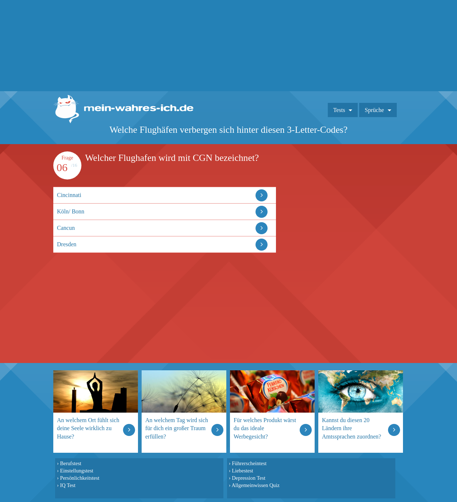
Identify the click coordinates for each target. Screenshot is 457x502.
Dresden (66, 244)
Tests (339, 110)
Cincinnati (69, 195)
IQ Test (67, 485)
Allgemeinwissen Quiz (255, 485)
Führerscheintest (249, 463)
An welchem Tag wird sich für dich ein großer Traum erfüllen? (176, 428)
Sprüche (374, 110)
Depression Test (248, 478)
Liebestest (242, 471)
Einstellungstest (76, 471)
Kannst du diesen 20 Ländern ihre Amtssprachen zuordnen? (351, 428)
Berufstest (70, 463)
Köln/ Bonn (70, 211)
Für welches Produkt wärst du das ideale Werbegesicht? (265, 428)
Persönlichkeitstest (79, 478)
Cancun (66, 228)
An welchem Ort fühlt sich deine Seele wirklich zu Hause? (88, 428)
